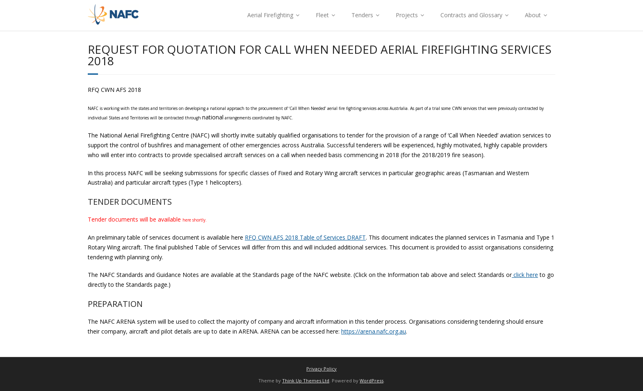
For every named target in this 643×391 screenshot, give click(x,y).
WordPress (371, 380)
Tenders (362, 15)
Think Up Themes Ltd (305, 380)
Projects (407, 15)
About (533, 15)
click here (525, 275)
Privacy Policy (321, 369)
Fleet (322, 15)
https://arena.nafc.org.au (373, 331)
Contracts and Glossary (471, 15)
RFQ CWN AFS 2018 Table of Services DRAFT (305, 237)
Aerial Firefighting (270, 15)
